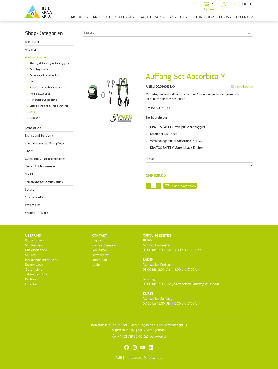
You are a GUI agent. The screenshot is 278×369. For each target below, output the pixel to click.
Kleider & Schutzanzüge (40, 166)
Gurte (33, 81)
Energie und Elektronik (39, 135)
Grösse (150, 159)
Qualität (31, 284)
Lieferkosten (242, 87)
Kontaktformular (104, 245)
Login (96, 265)
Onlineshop (203, 17)
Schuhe (29, 189)
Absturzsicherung (36, 57)
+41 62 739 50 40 (130, 336)
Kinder (29, 151)
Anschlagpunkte (39, 69)
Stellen (30, 255)
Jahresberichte (36, 274)
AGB (118, 358)
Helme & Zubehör (40, 94)
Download (99, 260)
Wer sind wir (34, 240)
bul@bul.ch (158, 336)
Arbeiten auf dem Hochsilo (45, 75)
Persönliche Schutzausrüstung (44, 182)
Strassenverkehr (35, 197)
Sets (32, 112)
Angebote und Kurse (113, 17)
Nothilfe (30, 174)
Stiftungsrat (34, 245)
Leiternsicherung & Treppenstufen (49, 106)
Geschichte (33, 270)
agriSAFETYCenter (236, 17)
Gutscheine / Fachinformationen (45, 159)
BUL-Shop (99, 250)
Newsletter (100, 255)
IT (251, 4)
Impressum (133, 358)
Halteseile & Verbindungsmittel (48, 87)
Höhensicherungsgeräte (43, 100)
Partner (30, 279)
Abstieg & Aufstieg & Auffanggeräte (50, 63)
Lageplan (98, 240)
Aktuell (79, 17)
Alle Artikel (32, 42)
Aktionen (31, 49)
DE (236, 4)
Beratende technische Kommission (41, 262)
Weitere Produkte (36, 213)
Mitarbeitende (36, 250)
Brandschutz (33, 128)
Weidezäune (33, 205)
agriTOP (178, 17)
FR (244, 4)
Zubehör (34, 118)
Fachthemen (152, 17)
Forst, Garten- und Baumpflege (44, 143)
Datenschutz (153, 358)
